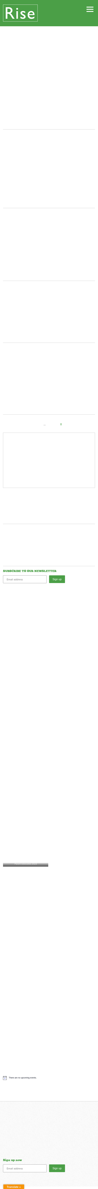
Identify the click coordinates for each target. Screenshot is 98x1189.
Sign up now (12, 1162)
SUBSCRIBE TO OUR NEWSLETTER (29, 571)
